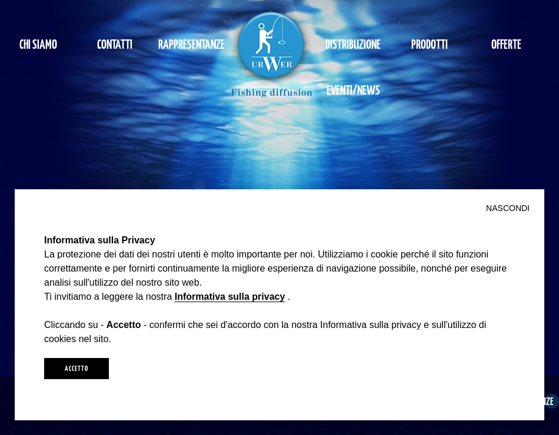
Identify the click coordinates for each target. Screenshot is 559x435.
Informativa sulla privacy (230, 297)
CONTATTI (114, 43)
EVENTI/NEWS (353, 89)
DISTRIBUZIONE (353, 43)
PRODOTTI (429, 43)
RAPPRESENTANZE (191, 43)
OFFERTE (506, 43)
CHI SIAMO (38, 43)
